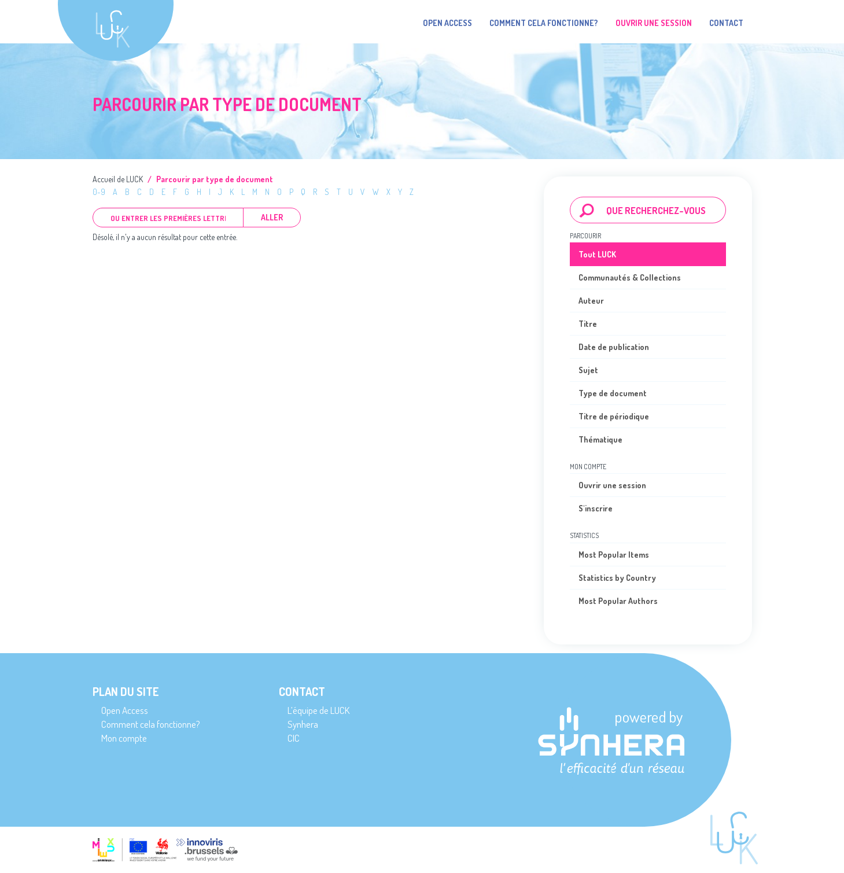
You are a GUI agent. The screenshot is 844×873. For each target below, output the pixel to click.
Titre (587, 324)
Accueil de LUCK (118, 179)
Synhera (303, 724)
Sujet (588, 370)
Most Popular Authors (618, 601)
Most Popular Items (613, 554)
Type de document (612, 393)
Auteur (591, 300)
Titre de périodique (613, 416)
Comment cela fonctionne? (543, 23)
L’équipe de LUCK (318, 710)
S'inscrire (595, 508)
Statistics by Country (617, 578)
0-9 (99, 192)
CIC (294, 738)
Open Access (447, 23)
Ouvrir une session (612, 485)
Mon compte (124, 738)
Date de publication (613, 347)
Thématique (600, 439)
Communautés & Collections (629, 277)
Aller (272, 217)
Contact (726, 23)
